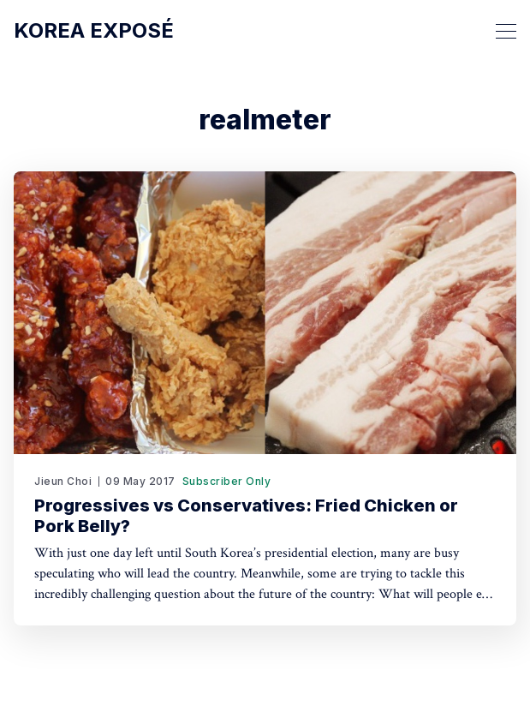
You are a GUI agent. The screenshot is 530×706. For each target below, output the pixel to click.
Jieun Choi (63, 481)
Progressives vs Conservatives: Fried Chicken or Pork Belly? (246, 515)
